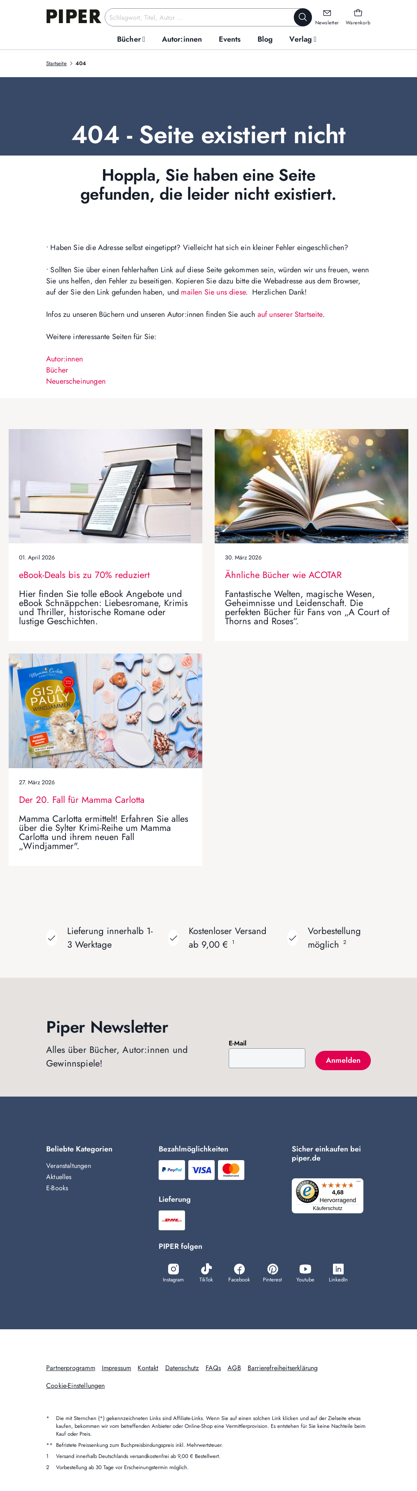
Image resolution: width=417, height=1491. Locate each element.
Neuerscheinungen (75, 381)
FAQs (213, 1368)
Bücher (57, 370)
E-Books (57, 1188)
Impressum (116, 1368)
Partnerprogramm (70, 1368)
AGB (234, 1368)
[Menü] (361, 1183)
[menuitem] (131, 39)
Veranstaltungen (68, 1165)
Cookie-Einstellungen (75, 1385)
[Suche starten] (303, 17)
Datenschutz (182, 1368)
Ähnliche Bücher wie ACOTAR (283, 574)
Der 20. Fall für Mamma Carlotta (82, 799)
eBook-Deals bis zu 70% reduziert (84, 574)
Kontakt (148, 1368)
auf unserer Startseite (290, 314)
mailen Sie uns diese (213, 292)
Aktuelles (59, 1177)
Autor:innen (64, 359)
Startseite (56, 63)
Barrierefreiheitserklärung (283, 1368)
